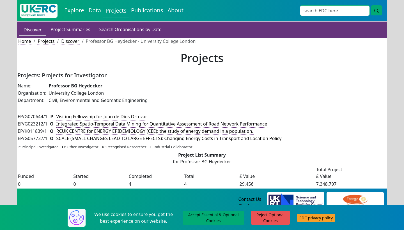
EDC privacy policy (316, 217)
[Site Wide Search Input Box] (335, 10)
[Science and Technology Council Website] (295, 199)
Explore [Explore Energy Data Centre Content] (74, 10)
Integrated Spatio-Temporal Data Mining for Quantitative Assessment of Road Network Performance (161, 124)
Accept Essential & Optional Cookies (213, 217)
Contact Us (249, 199)
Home (24, 41)
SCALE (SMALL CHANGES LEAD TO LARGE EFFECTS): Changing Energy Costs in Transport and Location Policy (169, 138)
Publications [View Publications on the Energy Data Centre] (147, 10)
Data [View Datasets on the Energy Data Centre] (95, 10)
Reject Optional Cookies (270, 217)
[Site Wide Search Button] (376, 10)
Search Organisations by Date (130, 29)
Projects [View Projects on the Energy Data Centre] (116, 10)
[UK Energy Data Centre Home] (39, 10)
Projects (46, 41)
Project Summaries (70, 29)
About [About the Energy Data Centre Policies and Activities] (175, 10)
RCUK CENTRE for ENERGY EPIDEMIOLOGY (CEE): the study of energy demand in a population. (154, 131)
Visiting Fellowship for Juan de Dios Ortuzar (101, 116)
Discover (33, 30)
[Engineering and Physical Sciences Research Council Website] (355, 199)
